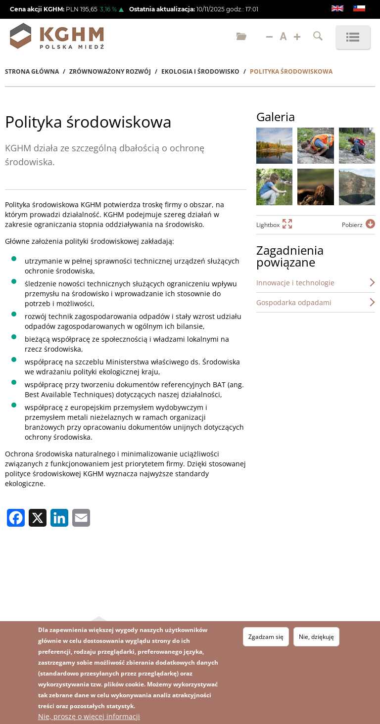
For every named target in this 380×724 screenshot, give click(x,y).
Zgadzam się (266, 637)
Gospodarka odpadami (294, 302)
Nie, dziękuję (316, 637)
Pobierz (352, 225)
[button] (274, 146)
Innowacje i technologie (295, 282)
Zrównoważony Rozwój (110, 71)
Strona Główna (32, 71)
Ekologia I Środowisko (200, 71)
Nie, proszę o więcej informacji (89, 716)
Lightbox (268, 225)
